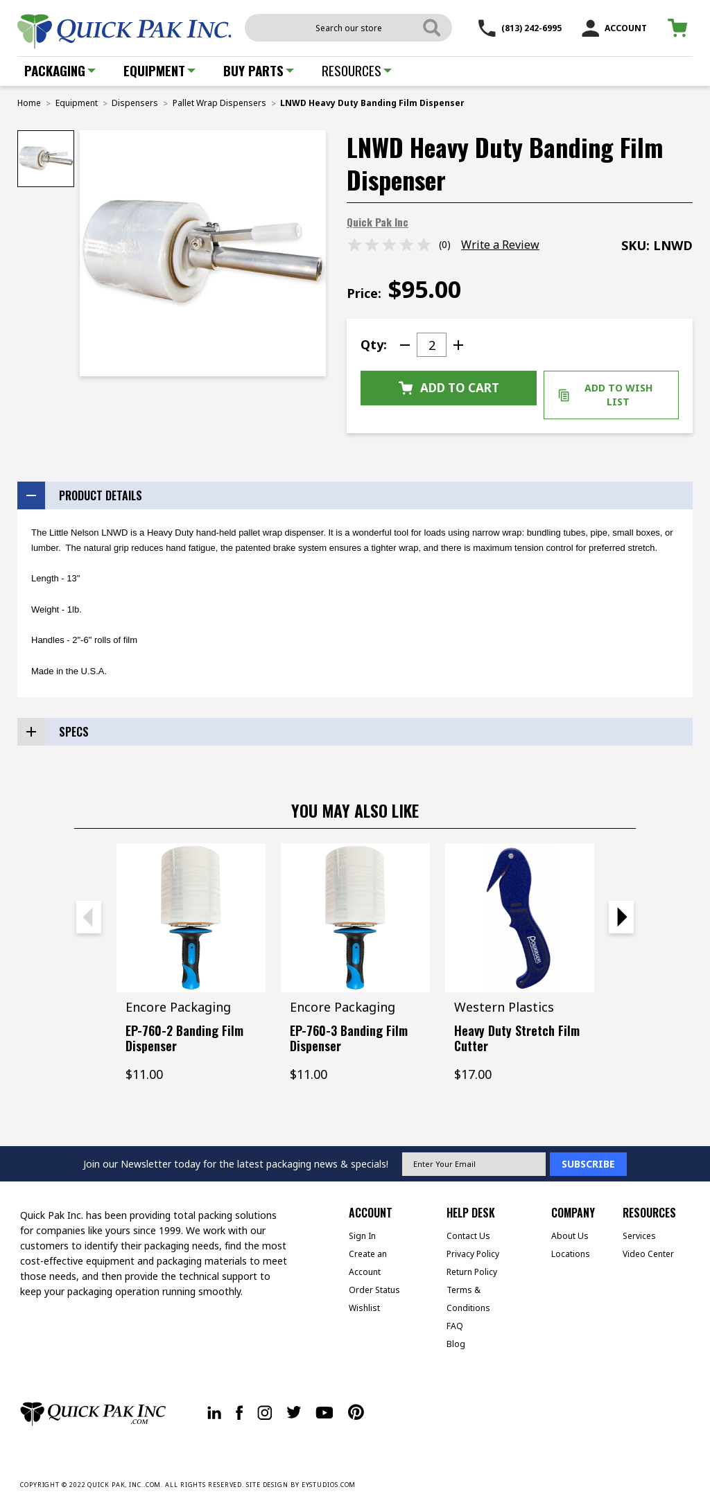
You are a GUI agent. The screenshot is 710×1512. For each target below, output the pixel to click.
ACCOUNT (614, 28)
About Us (570, 1236)
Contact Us (468, 1236)
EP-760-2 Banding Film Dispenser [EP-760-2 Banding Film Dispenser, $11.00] (184, 1038)
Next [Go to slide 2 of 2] (621, 917)
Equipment (159, 70)
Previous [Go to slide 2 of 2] (88, 917)
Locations (570, 1254)
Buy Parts (258, 70)
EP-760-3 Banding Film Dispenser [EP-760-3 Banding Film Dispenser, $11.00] (349, 1038)
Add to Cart (449, 388)
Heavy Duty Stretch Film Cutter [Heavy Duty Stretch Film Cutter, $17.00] (517, 1038)
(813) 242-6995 (520, 28)
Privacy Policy (473, 1254)
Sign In (362, 1236)
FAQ (455, 1326)
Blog (456, 1344)
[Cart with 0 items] (680, 28)
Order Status (374, 1290)
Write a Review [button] (500, 244)
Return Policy (472, 1272)
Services (639, 1236)
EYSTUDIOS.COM (329, 1484)
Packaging (60, 70)
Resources (357, 70)
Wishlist (364, 1308)
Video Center (648, 1254)
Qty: (374, 344)
